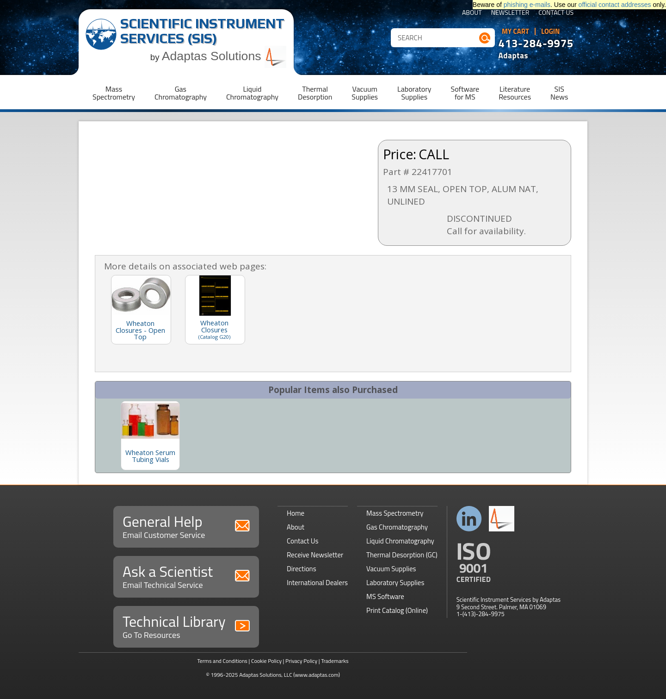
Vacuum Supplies (391, 568)
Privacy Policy (301, 660)
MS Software (385, 596)
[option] (150, 435)
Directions (301, 568)
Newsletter (510, 13)
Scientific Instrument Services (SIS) (202, 30)
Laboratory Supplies (395, 582)
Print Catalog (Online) (397, 610)
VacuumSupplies (365, 92)
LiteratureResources (515, 92)
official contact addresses (615, 4)
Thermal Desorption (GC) (402, 554)
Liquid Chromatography (400, 541)
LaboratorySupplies (414, 92)
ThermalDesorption (315, 92)
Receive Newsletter (315, 554)
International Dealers (317, 582)
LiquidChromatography (252, 92)
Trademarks (334, 660)
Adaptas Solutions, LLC (265, 674)
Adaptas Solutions (224, 56)
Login (550, 31)
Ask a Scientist (186, 575)
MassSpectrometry (113, 92)
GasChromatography (180, 92)
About (472, 13)
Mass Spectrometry (395, 513)
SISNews (559, 92)
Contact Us (556, 13)
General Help (186, 525)
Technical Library (186, 625)
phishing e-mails (527, 4)
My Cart (515, 31)
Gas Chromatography (397, 527)
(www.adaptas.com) (316, 674)
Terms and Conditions (222, 660)
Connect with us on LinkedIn (469, 518)
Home (295, 513)
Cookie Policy (266, 660)
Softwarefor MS (465, 92)
